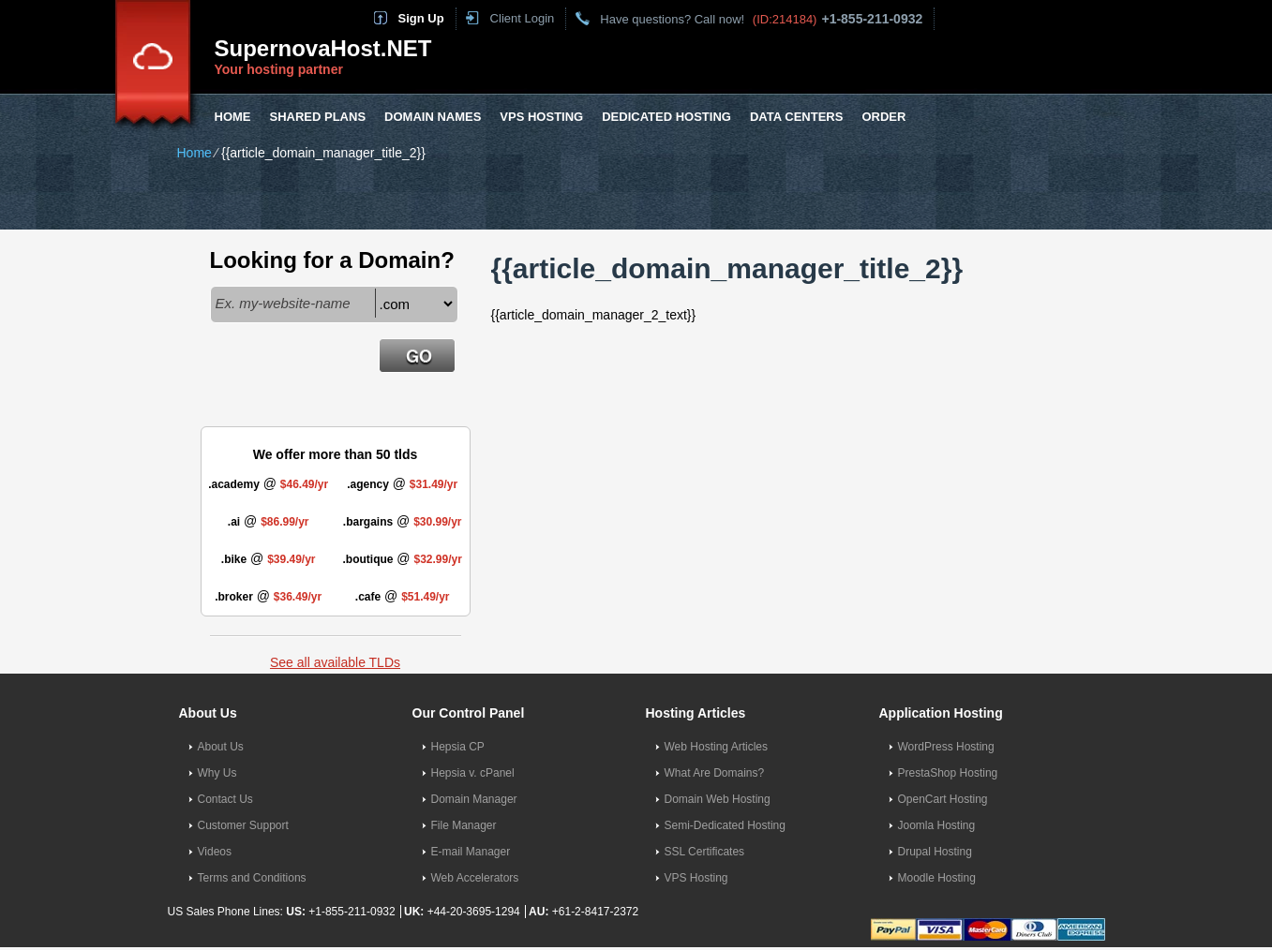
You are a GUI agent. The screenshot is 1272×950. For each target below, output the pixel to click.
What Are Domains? (715, 772)
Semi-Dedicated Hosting (725, 825)
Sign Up (421, 18)
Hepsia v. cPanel (473, 772)
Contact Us (225, 799)
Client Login (522, 18)
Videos (215, 851)
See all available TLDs (335, 662)
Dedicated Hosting (666, 117)
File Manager (464, 825)
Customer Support (243, 825)
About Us (221, 746)
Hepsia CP (458, 746)
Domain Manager (474, 799)
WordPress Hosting (946, 746)
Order (883, 117)
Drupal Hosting (935, 851)
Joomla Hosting (937, 825)
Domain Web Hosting (718, 799)
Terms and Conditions (252, 877)
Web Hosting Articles (717, 746)
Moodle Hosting (937, 877)
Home (233, 117)
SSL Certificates (705, 851)
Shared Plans (318, 117)
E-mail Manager (471, 851)
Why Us (217, 772)
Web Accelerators (475, 877)
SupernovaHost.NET (323, 48)
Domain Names (432, 117)
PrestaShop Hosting (948, 772)
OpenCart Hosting (943, 799)
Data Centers (796, 117)
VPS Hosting (541, 117)
